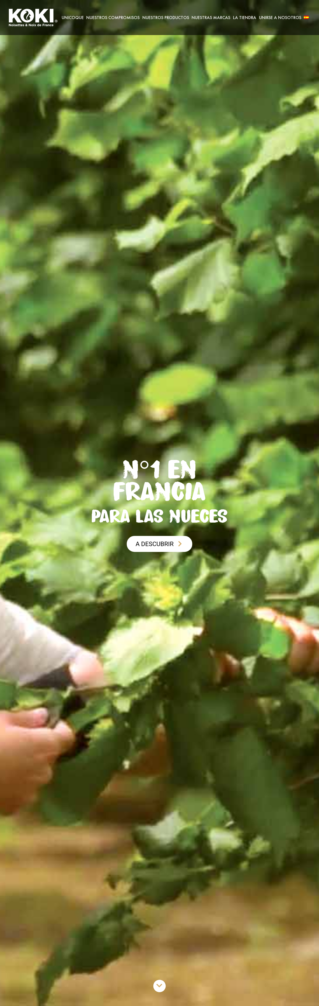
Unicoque (73, 17)
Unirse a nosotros (280, 17)
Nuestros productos (165, 17)
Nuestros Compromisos (113, 17)
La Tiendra (244, 17)
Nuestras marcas (211, 17)
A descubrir (159, 543)
